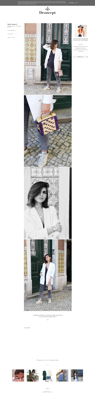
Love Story (84, 49)
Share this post (11, 37)
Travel (79, 51)
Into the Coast (76, 49)
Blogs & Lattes (50, 392)
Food (83, 48)
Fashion (15, 33)
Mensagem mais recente (43, 360)
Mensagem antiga (54, 360)
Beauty (79, 46)
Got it (76, 2)
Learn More (71, 2)
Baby (75, 46)
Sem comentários (12, 30)
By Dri (84, 46)
